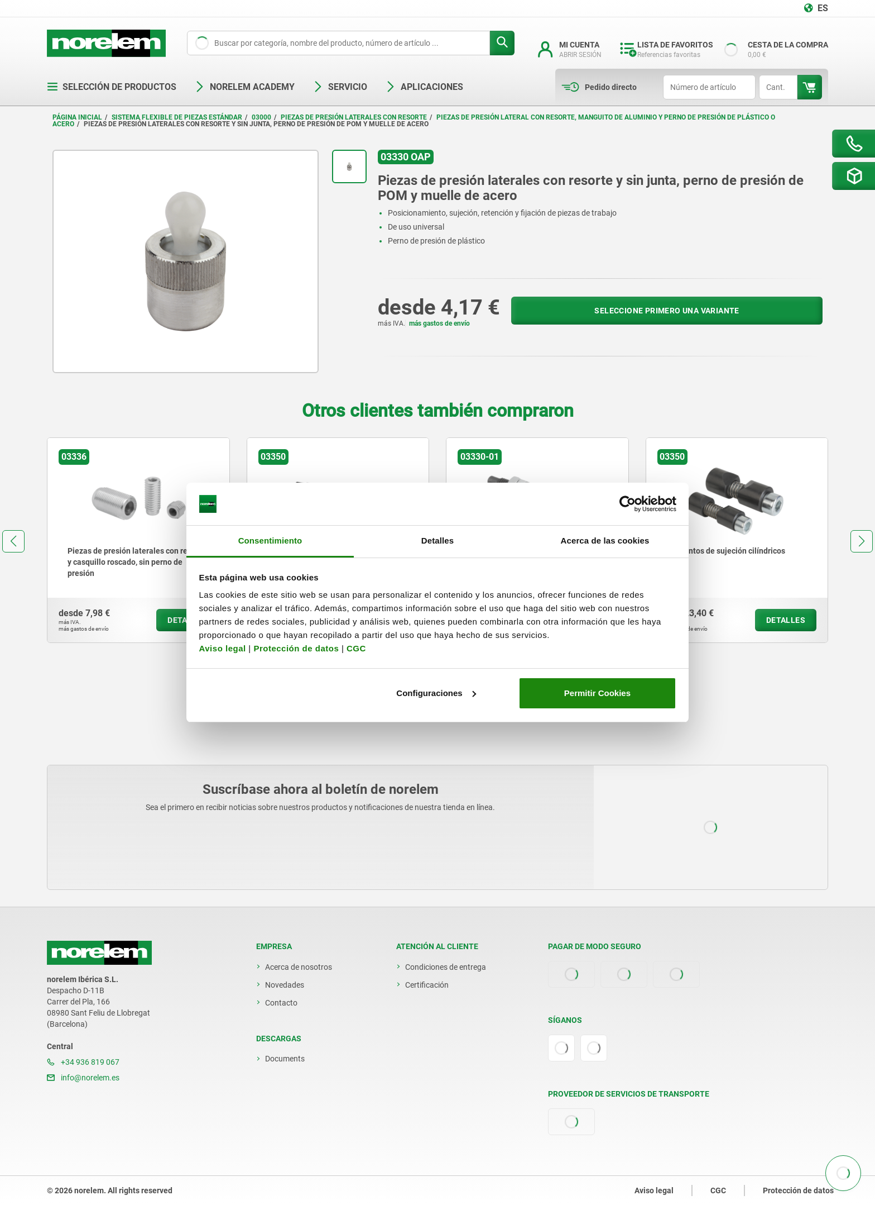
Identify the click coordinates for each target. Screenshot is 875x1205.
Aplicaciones (424, 87)
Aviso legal (222, 648)
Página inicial (77, 117)
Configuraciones (435, 693)
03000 (261, 117)
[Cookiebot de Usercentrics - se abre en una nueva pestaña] (627, 504)
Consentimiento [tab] (270, 540)
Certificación (427, 984)
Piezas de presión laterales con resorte (354, 117)
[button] (13, 541)
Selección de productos (111, 87)
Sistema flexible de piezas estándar (177, 117)
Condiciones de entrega (445, 967)
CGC (356, 648)
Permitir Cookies (597, 693)
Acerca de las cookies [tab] (605, 540)
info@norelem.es (83, 1077)
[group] (138, 540)
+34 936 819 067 (83, 1062)
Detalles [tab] (437, 540)
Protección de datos (296, 648)
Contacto (281, 1002)
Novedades (284, 984)
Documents (285, 1058)
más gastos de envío (439, 323)
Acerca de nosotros (298, 967)
